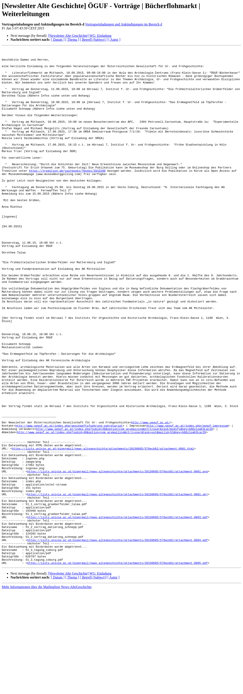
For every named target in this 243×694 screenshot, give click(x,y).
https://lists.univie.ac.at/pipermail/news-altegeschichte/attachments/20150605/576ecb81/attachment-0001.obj (117, 584)
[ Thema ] (72, 39)
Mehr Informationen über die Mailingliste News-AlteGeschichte (47, 690)
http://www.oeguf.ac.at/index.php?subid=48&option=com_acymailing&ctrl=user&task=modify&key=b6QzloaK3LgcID (124, 505)
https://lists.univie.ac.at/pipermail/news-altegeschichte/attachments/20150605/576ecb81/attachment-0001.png (117, 556)
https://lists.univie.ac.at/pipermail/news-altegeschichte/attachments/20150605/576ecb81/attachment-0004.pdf (117, 639)
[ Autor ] (114, 39)
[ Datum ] (57, 39)
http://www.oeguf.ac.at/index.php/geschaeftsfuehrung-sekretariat (68, 501)
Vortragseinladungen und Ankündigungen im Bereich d (123, 24)
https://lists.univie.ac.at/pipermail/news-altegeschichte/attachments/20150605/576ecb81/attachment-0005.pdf (117, 666)
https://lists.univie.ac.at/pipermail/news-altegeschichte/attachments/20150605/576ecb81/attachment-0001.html (103, 529)
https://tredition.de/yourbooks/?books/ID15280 (67, 195)
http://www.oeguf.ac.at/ (150, 497)
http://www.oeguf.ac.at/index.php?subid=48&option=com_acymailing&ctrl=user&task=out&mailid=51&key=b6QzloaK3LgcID (111, 509)
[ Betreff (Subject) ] (93, 39)
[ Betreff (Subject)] (93, 680)
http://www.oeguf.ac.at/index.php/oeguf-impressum (187, 501)
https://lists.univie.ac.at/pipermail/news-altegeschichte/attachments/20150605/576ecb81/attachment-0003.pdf (117, 611)
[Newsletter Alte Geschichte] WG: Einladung (79, 35)
